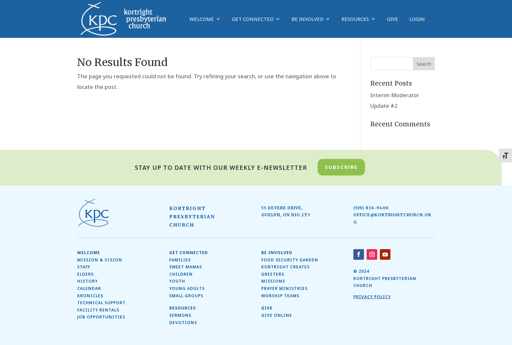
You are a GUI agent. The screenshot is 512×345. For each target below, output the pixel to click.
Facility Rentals (98, 310)
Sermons (180, 315)
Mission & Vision (99, 260)
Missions (273, 281)
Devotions (183, 322)
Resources (355, 19)
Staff (83, 267)
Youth (177, 281)
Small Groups (186, 296)
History (87, 281)
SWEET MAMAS (185, 267)
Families (180, 260)
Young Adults (187, 288)
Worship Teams (280, 296)
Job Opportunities (101, 317)
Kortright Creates (285, 267)
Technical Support (101, 303)
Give (392, 19)
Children (181, 274)
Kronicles (90, 296)
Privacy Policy (372, 297)
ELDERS (85, 274)
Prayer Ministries (284, 288)
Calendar (89, 288)
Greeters (272, 274)
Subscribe (341, 167)
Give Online (276, 315)
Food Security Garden (289, 260)
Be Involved (307, 19)
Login (417, 19)
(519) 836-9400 (370, 207)
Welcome (201, 19)
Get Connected (253, 19)
